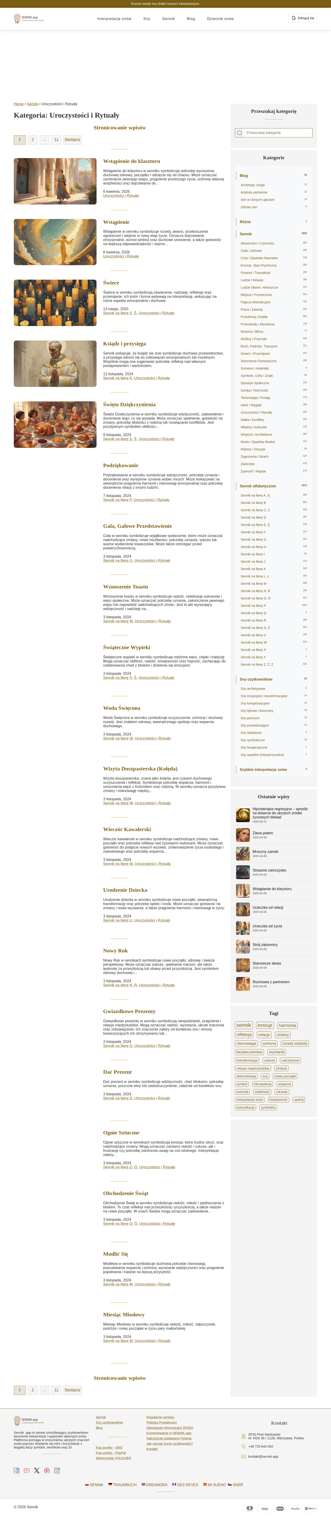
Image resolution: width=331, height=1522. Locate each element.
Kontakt (152, 1452)
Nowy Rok (115, 952)
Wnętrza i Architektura (274, 434)
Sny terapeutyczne (274, 747)
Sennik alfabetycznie (273, 486)
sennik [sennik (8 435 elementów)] (244, 1025)
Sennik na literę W (118, 621)
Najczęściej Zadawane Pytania (168, 1441)
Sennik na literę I (274, 554)
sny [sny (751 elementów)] (265, 1076)
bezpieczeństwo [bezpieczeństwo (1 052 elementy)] (249, 1052)
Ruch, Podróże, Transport (274, 346)
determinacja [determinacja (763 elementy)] (246, 1076)
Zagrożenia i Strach (274, 456)
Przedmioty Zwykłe (274, 317)
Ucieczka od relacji (268, 907)
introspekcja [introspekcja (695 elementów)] (263, 1084)
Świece (111, 283)
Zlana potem (263, 833)
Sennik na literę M (118, 1287)
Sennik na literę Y (274, 657)
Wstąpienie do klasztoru (131, 161)
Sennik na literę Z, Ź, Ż (274, 664)
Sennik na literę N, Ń (120, 986)
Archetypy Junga (274, 185)
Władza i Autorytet (274, 427)
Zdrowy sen (274, 207)
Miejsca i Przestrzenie (274, 295)
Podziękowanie (120, 465)
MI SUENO (214, 1487)
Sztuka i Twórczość (274, 390)
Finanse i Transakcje (274, 273)
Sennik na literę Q (274, 613)
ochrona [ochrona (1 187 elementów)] (269, 1043)
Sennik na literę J (274, 561)
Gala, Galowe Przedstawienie (137, 526)
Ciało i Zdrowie (274, 251)
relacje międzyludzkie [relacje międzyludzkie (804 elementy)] (253, 1068)
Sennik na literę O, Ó (120, 1169)
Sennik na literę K (117, 378)
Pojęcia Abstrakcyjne (274, 302)
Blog (191, 19)
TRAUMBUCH (122, 1487)
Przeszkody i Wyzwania (274, 324)
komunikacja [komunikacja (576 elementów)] (245, 1107)
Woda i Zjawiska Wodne (274, 442)
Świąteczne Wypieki (126, 648)
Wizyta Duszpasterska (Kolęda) (140, 769)
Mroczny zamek (265, 852)
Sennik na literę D (117, 1100)
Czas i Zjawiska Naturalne (274, 258)
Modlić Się (115, 1256)
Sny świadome (274, 733)
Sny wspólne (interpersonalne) (274, 755)
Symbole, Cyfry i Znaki (274, 376)
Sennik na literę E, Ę (274, 525)
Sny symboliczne (274, 740)
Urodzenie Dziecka (125, 891)
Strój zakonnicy (265, 945)
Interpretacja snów (114, 19)
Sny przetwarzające (274, 725)
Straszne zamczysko (269, 870)
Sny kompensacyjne (274, 703)
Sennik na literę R (274, 620)
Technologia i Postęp (274, 398)
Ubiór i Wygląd (274, 405)
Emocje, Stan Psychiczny (274, 265)
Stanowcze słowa (267, 963)
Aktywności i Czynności (274, 243)
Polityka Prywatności (161, 1425)
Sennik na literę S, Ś (120, 313)
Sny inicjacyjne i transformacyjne (274, 696)
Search (239, 133)
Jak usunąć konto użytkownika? (169, 1446)
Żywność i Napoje (274, 471)
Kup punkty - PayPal (111, 1455)
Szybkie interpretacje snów (273, 770)
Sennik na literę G (117, 560)
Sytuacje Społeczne (274, 383)
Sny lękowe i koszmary (274, 711)
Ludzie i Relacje (274, 280)
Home (19, 104)
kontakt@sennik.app (263, 1459)
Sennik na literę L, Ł (274, 576)
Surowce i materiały (274, 368)
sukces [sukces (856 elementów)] (269, 1060)
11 (56, 139)
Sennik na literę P (117, 500)
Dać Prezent (117, 1074)
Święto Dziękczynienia (129, 404)
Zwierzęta (274, 464)
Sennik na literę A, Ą (274, 495)
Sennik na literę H (274, 547)
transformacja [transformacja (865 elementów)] (247, 1060)
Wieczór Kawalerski (127, 830)
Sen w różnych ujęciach (274, 200)
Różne (273, 222)
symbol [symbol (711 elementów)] (242, 1084)
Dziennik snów (220, 19)
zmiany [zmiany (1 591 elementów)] (283, 1035)
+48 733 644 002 (260, 1449)
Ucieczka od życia (267, 926)
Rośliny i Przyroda (274, 339)
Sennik (168, 19)
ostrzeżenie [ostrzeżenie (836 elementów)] (290, 1060)
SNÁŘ (235, 1487)
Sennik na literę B (274, 503)
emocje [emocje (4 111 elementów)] (265, 1025)
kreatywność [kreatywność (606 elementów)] (279, 1100)
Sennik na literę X (274, 650)
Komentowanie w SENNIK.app (168, 1436)
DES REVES (185, 1487)
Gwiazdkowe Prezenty (129, 1013)
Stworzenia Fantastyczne (274, 361)
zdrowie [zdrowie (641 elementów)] (281, 1092)
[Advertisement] (165, 64)
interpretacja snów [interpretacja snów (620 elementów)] (250, 1100)
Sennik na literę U (117, 921)
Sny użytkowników (273, 679)
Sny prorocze (274, 718)
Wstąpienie (116, 222)
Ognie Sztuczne (121, 1135)
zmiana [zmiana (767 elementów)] (281, 1068)
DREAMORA (155, 1487)
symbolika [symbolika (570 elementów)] (268, 1107)
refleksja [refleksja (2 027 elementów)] (244, 1034)
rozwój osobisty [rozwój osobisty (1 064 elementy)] (294, 1043)
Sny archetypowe (274, 688)
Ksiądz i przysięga (124, 343)
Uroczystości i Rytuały (121, 196)
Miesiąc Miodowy (124, 1317)
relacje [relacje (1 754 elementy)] (264, 1034)
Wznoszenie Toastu (125, 587)
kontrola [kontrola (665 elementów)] (242, 1092)
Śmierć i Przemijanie (274, 353)
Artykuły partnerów (274, 192)
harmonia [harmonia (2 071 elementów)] (287, 1025)
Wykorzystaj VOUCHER (113, 1461)
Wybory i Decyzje (274, 449)
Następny (72, 139)
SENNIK (94, 1487)
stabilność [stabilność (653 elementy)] (262, 1092)
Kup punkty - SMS (109, 1450)
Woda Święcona (121, 709)
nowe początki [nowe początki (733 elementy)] (285, 1076)
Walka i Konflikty (274, 420)
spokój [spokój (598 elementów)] (299, 1100)
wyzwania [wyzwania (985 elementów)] (276, 1052)
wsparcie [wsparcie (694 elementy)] (284, 1084)
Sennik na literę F (274, 532)
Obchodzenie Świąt (125, 1195)
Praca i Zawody (274, 309)
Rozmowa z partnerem (271, 982)
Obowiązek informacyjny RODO (169, 1430)
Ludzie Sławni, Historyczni (274, 287)
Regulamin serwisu (160, 1420)
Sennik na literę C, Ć (274, 510)
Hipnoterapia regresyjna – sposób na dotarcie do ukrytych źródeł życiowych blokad (280, 813)
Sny (147, 19)
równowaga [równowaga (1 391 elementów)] (246, 1043)
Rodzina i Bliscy (274, 331)
